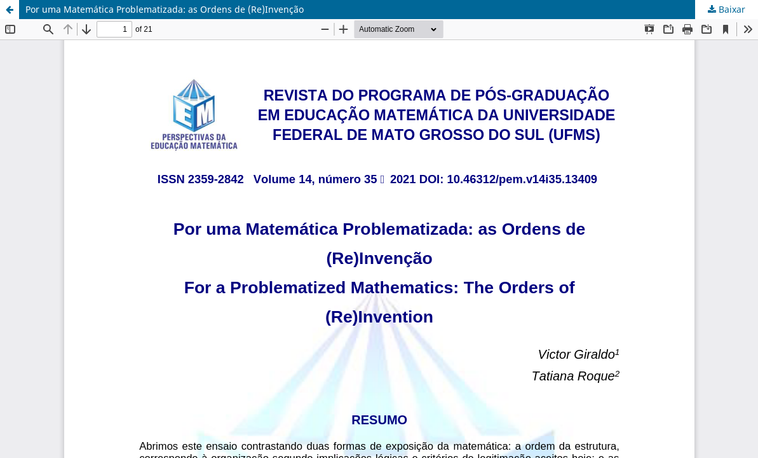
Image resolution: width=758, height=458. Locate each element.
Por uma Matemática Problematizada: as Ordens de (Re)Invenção (164, 9)
